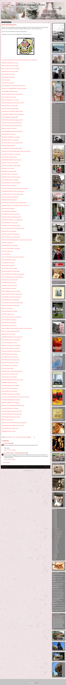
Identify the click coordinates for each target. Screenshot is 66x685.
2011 (54, 555)
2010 (54, 556)
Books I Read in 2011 (56, 130)
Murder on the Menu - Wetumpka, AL (57, 537)
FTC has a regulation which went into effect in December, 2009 (58, 616)
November (56, 539)
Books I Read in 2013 (56, 127)
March (55, 549)
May (55, 547)
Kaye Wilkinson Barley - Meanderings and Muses (14, 452)
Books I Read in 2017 (56, 121)
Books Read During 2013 (58, 531)
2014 (54, 526)
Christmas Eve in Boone (58, 532)
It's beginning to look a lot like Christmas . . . (58, 534)
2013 (54, 527)
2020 (54, 518)
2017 (54, 522)
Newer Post (4, 467)
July (55, 544)
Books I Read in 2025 (56, 109)
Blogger (36, 682)
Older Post (47, 467)
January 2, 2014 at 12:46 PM (10, 450)
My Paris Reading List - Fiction (57, 106)
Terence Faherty (7, 443)
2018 (54, 521)
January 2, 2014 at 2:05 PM (9, 459)
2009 (54, 557)
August (55, 543)
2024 (54, 513)
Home (25, 467)
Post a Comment (6, 462)
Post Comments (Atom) (28, 470)
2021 (54, 517)
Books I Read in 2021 (56, 115)
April (55, 548)
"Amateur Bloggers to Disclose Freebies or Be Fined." (58, 617)
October (55, 540)
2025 (54, 512)
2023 (54, 514)
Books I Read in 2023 (56, 112)
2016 (54, 523)
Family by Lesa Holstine (58, 535)
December (56, 528)
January (55, 552)
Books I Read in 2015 (56, 124)
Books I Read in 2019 (56, 118)
